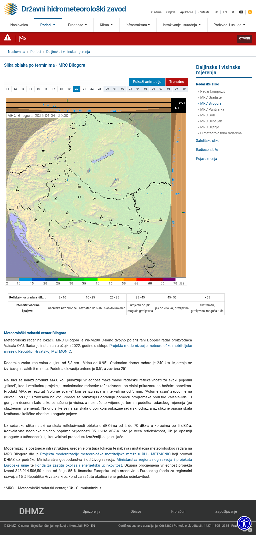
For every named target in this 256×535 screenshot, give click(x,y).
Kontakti (203, 12)
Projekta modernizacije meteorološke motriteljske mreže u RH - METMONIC (105, 454)
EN (225, 12)
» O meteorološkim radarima (220, 133)
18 (61, 88)
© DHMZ (10, 526)
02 (122, 88)
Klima (106, 25)
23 (99, 88)
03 (130, 88)
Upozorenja (91, 512)
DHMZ (31, 511)
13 (22, 88)
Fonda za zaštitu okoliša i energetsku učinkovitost (78, 465)
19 (68, 88)
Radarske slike (207, 84)
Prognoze (78, 25)
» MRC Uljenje (208, 127)
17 (53, 88)
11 (7, 88)
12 (15, 88)
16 (46, 88)
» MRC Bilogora (210, 103)
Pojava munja (206, 159)
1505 (216, 526)
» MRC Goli (206, 115)
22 (92, 88)
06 (153, 88)
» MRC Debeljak (210, 121)
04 (138, 88)
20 (76, 88)
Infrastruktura (138, 25)
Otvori (244, 38)
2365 (225, 526)
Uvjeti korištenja (42, 526)
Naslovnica (19, 25)
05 (146, 88)
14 (30, 88)
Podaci (48, 25)
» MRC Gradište (210, 97)
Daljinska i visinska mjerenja (68, 52)
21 (84, 88)
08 (168, 88)
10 (184, 88)
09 (176, 88)
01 (115, 88)
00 (107, 88)
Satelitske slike (207, 141)
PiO (216, 12)
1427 (207, 526)
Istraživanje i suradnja (182, 25)
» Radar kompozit (211, 91)
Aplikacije (186, 12)
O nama (156, 12)
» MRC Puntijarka (211, 109)
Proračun (178, 512)
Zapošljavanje (226, 512)
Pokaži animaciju (147, 81)
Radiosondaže (207, 150)
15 (38, 88)
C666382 (165, 526)
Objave (170, 12)
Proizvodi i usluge (230, 25)
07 (161, 88)
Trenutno (176, 81)
